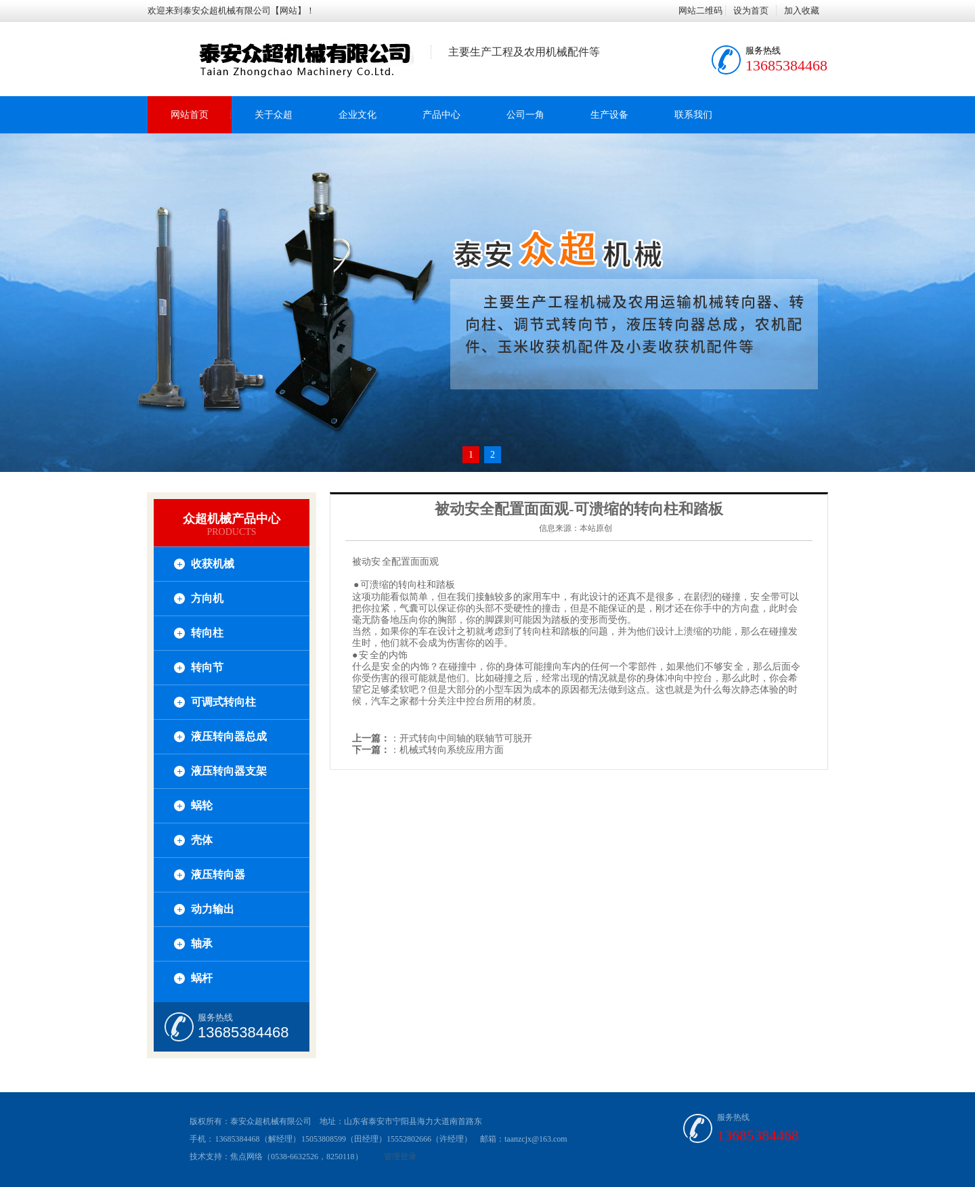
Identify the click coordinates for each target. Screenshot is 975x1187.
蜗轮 (202, 805)
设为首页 (750, 10)
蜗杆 (202, 978)
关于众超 (273, 115)
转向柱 (207, 633)
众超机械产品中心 (231, 518)
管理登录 (400, 1156)
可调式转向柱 (223, 702)
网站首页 (190, 115)
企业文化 (357, 115)
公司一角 (525, 115)
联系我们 (693, 115)
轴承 (202, 943)
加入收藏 (801, 10)
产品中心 (441, 115)
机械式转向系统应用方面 (451, 750)
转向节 (207, 667)
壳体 (202, 840)
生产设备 (609, 115)
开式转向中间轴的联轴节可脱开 (465, 738)
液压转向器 (218, 874)
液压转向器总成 (229, 736)
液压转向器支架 (229, 771)
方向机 (207, 598)
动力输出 (212, 909)
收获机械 (212, 563)
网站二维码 (700, 10)
